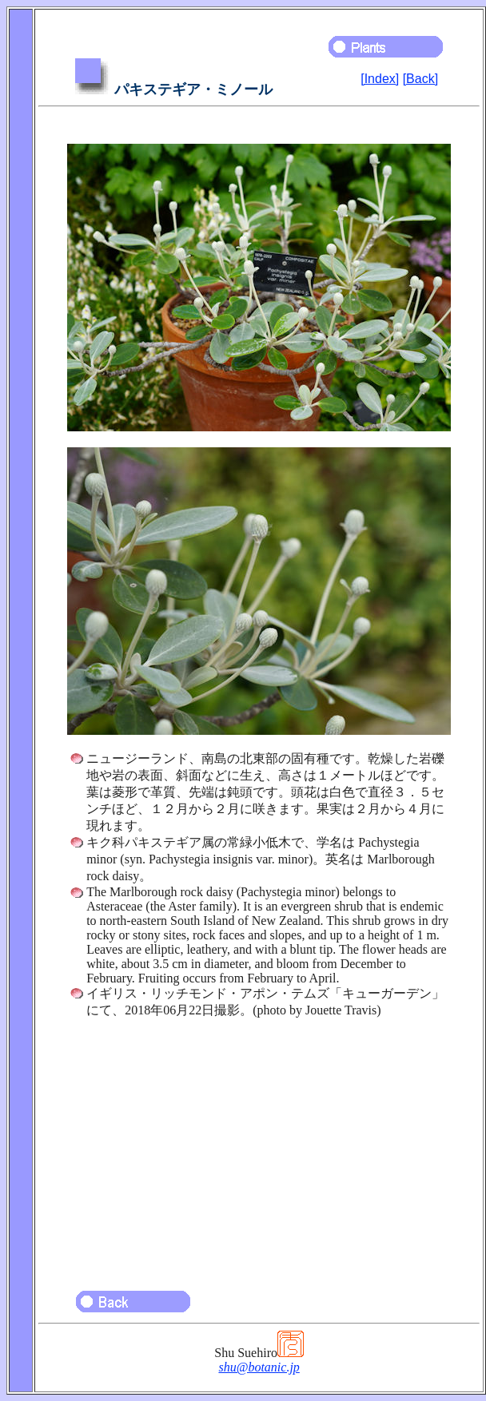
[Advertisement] (259, 1147)
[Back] (420, 78)
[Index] (380, 78)
